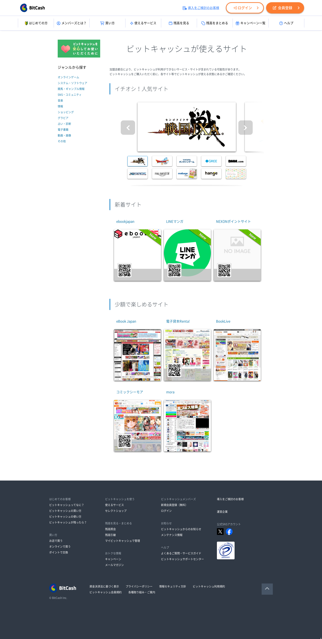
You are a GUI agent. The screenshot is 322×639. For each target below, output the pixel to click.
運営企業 (222, 511)
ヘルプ (286, 23)
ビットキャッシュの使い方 (65, 516)
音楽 (60, 100)
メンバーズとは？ (72, 23)
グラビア (63, 118)
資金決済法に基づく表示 (104, 586)
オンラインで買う (60, 546)
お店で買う (56, 540)
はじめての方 (36, 23)
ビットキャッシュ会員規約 (105, 592)
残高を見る (179, 23)
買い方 (107, 23)
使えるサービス (143, 23)
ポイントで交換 (58, 552)
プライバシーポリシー (139, 586)
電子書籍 (63, 129)
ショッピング (66, 112)
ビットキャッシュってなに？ (66, 505)
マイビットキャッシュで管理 (122, 540)
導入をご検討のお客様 (201, 7)
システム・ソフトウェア (72, 83)
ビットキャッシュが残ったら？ (68, 522)
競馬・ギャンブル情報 (71, 89)
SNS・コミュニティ (70, 94)
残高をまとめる (214, 23)
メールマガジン (114, 565)
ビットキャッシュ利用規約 (209, 586)
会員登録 (282, 8)
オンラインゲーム (68, 77)
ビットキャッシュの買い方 (65, 510)
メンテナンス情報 (171, 535)
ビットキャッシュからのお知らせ (181, 529)
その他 (62, 141)
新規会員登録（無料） (174, 505)
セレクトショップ (116, 510)
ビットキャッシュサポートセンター (182, 559)
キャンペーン (113, 559)
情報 (60, 106)
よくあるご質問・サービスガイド (181, 553)
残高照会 (110, 529)
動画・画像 (64, 135)
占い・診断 (64, 123)
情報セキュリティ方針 (172, 586)
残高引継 (110, 535)
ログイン (242, 8)
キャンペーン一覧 (250, 23)
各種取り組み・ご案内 (141, 592)
